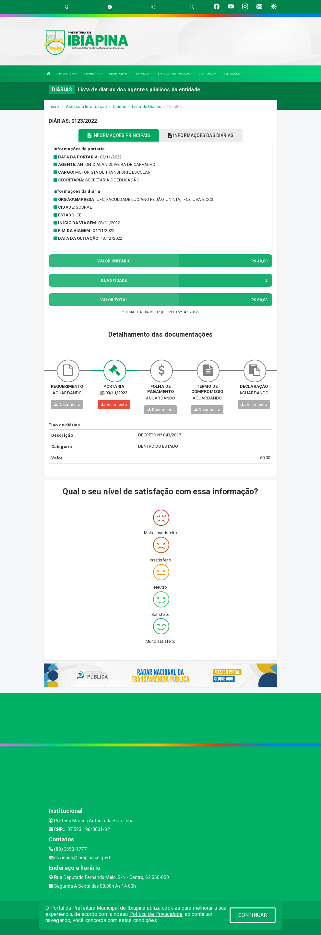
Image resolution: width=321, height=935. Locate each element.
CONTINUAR (252, 915)
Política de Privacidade (156, 914)
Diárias (119, 106)
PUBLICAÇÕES (232, 73)
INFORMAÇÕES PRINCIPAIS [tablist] (119, 135)
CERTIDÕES (207, 73)
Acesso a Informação (86, 106)
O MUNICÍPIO (93, 73)
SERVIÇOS (143, 73)
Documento (67, 404)
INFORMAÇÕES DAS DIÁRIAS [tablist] (201, 135)
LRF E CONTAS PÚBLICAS (175, 73)
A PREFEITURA (67, 73)
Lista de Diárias (146, 106)
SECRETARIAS (119, 73)
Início (54, 106)
